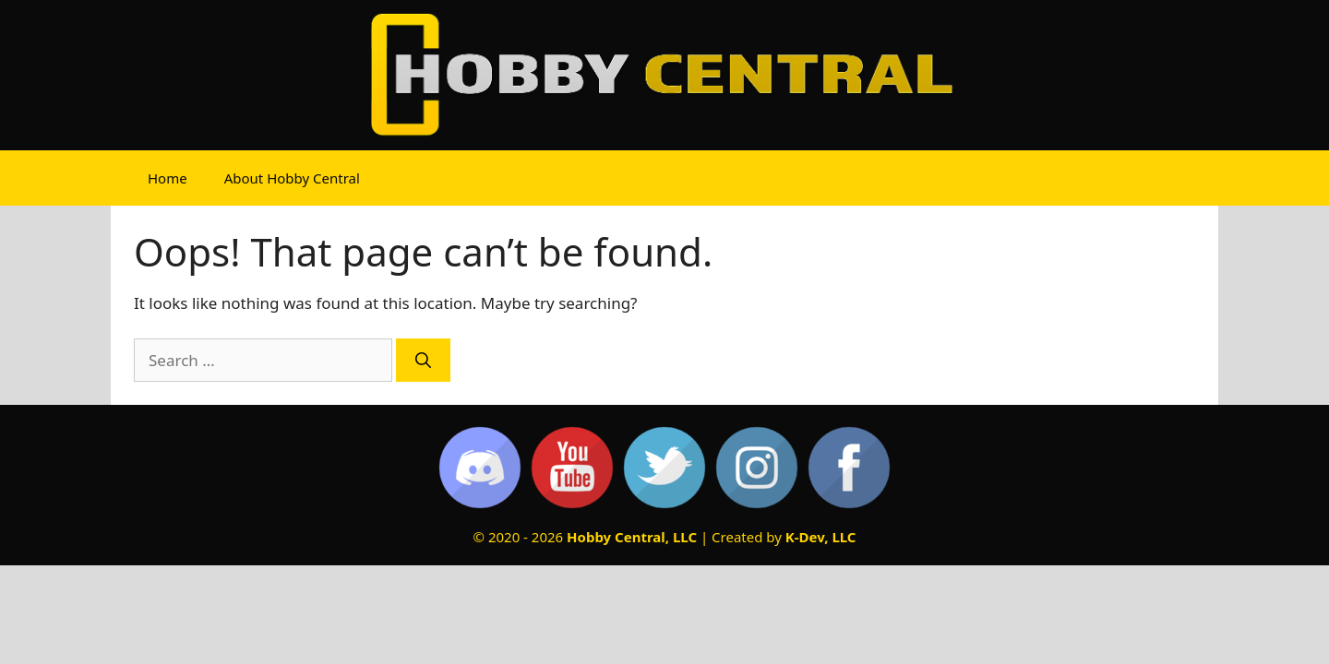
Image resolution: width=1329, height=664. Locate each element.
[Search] (423, 360)
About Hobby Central (292, 178)
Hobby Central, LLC (632, 537)
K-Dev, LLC (820, 537)
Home (167, 178)
